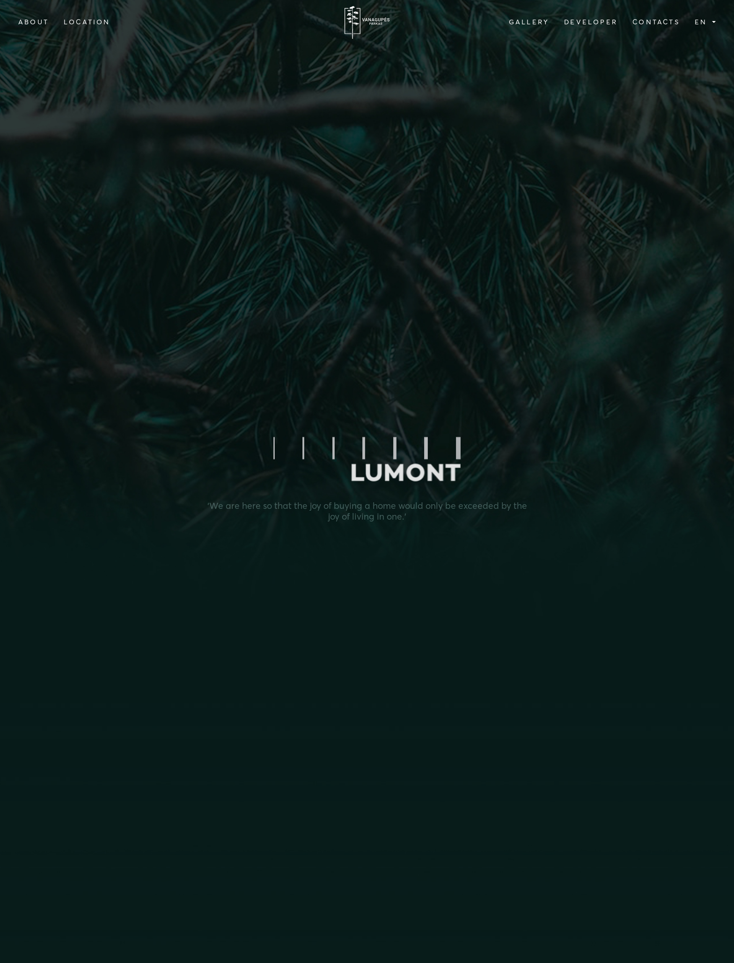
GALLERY (529, 22)
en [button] (703, 22)
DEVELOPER (590, 22)
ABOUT (33, 22)
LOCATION (87, 22)
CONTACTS (656, 22)
